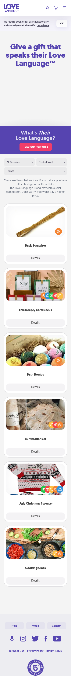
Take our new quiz (35, 147)
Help (14, 625)
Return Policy (54, 651)
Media (35, 625)
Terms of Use (16, 651)
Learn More (43, 25)
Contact (56, 625)
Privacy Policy (35, 651)
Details (35, 258)
